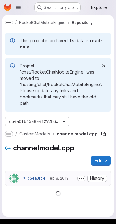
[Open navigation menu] (18, 7)
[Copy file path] (104, 134)
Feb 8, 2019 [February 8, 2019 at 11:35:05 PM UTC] (58, 178)
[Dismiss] (103, 66)
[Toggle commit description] (81, 178)
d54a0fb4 (33, 178)
